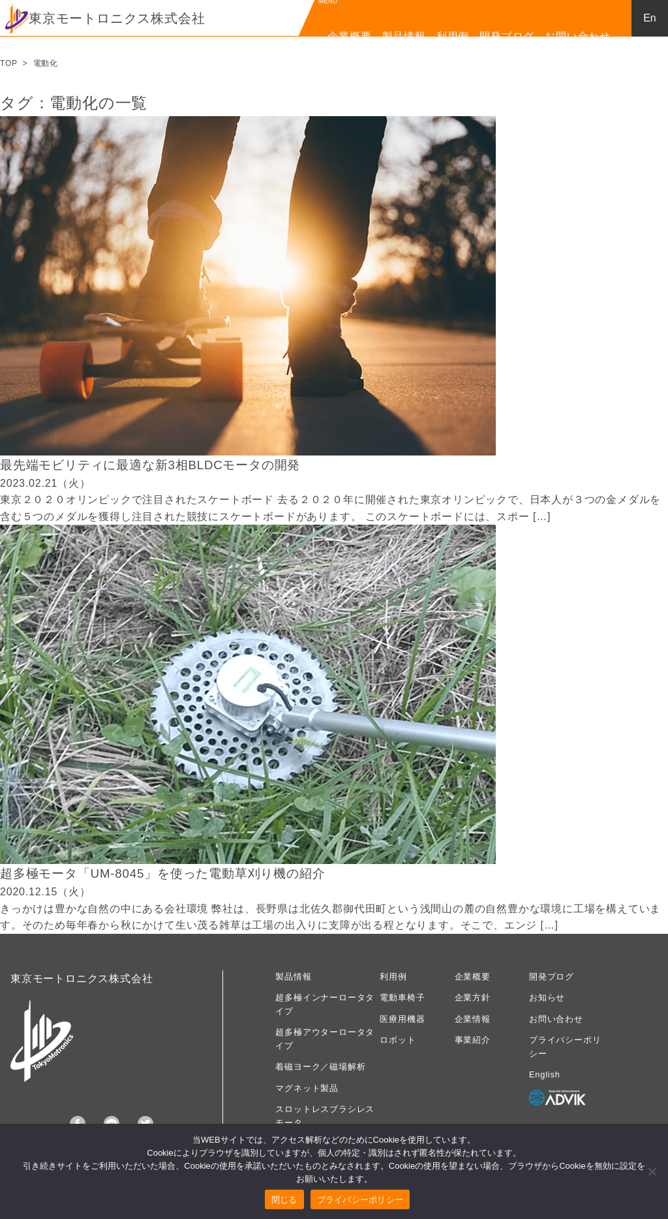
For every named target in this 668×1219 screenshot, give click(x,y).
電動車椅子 (402, 997)
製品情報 (404, 36)
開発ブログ (506, 36)
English (544, 1074)
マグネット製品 (307, 1088)
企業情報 (473, 1019)
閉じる (284, 1200)
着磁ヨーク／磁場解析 (320, 1067)
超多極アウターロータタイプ (324, 1038)
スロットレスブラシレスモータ (324, 1115)
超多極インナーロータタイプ (324, 1004)
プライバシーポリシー (565, 1046)
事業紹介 (473, 1040)
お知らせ (547, 997)
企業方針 (473, 997)
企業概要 (349, 36)
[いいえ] (651, 1171)
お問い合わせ (578, 36)
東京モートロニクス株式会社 (105, 18)
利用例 (452, 36)
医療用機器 (402, 1019)
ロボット (398, 1040)
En (649, 17)
